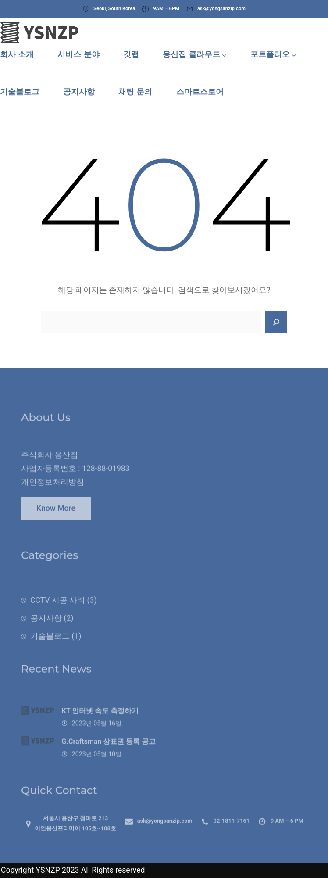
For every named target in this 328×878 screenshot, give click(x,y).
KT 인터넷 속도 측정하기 (100, 721)
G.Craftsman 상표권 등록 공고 (109, 751)
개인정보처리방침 (52, 489)
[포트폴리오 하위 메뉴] (294, 54)
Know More (55, 512)
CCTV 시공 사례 (57, 610)
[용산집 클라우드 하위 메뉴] (224, 54)
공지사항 (46, 628)
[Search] (276, 322)
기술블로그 (50, 645)
